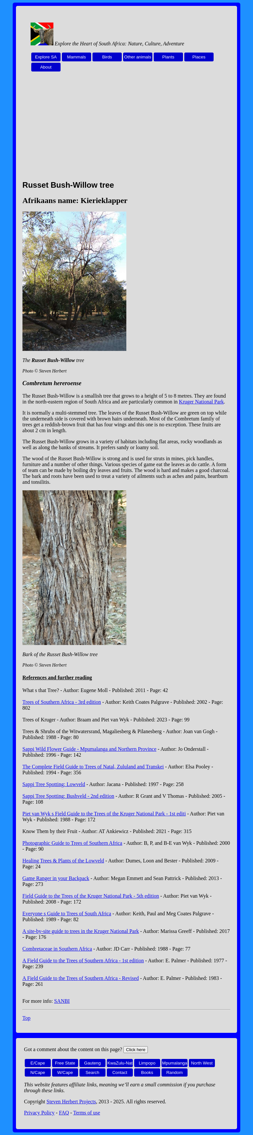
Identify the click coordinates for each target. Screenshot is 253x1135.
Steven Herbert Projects (71, 1101)
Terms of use (86, 1112)
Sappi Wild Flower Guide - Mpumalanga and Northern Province (89, 749)
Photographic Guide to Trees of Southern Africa (72, 843)
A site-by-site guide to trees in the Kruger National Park (80, 931)
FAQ (64, 1112)
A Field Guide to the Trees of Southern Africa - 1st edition (83, 960)
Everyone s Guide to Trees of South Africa (66, 913)
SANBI (62, 1001)
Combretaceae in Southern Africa (57, 949)
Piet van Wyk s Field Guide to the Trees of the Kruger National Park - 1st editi (104, 813)
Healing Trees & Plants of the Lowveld (63, 860)
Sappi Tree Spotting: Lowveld (53, 784)
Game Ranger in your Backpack (55, 878)
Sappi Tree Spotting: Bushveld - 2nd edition (68, 796)
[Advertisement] (126, 129)
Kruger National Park (201, 401)
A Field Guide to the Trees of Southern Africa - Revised (80, 978)
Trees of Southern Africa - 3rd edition (61, 702)
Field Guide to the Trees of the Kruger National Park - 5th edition (90, 896)
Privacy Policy (39, 1112)
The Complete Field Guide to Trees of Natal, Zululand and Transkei (93, 766)
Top (26, 1018)
